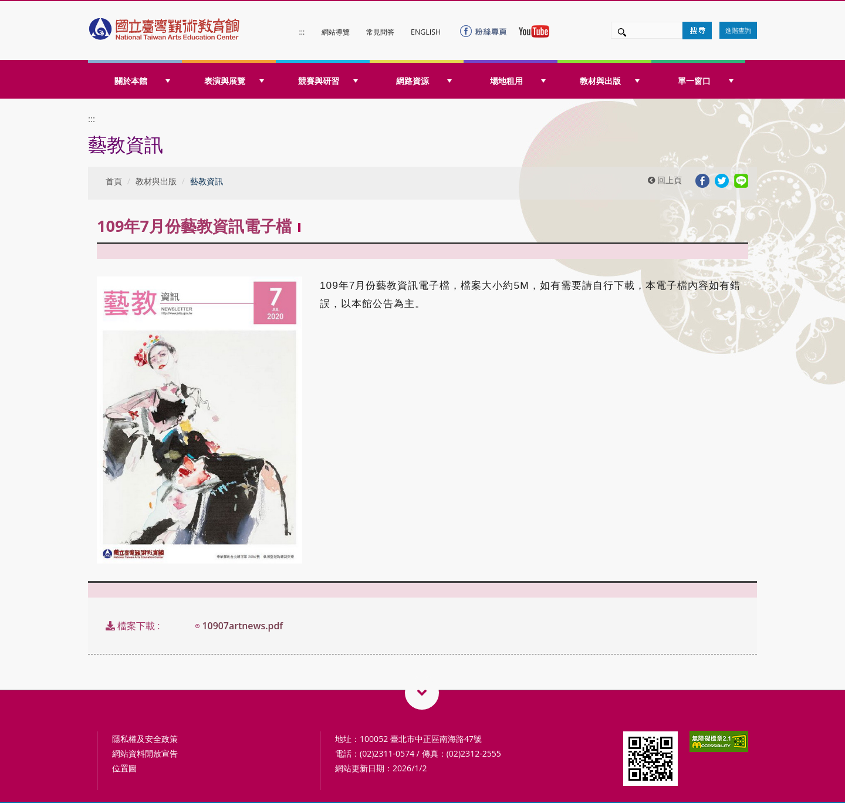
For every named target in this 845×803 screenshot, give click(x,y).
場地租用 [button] (518, 80)
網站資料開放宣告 (145, 753)
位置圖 (124, 768)
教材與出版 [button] (610, 80)
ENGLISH (426, 32)
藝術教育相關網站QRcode (422, 693)
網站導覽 (336, 32)
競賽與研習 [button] (328, 80)
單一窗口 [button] (706, 80)
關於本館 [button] (142, 80)
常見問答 (380, 32)
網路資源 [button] (424, 80)
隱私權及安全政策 (145, 738)
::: (302, 32)
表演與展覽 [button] (234, 80)
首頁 (114, 181)
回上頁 (665, 179)
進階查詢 (738, 30)
